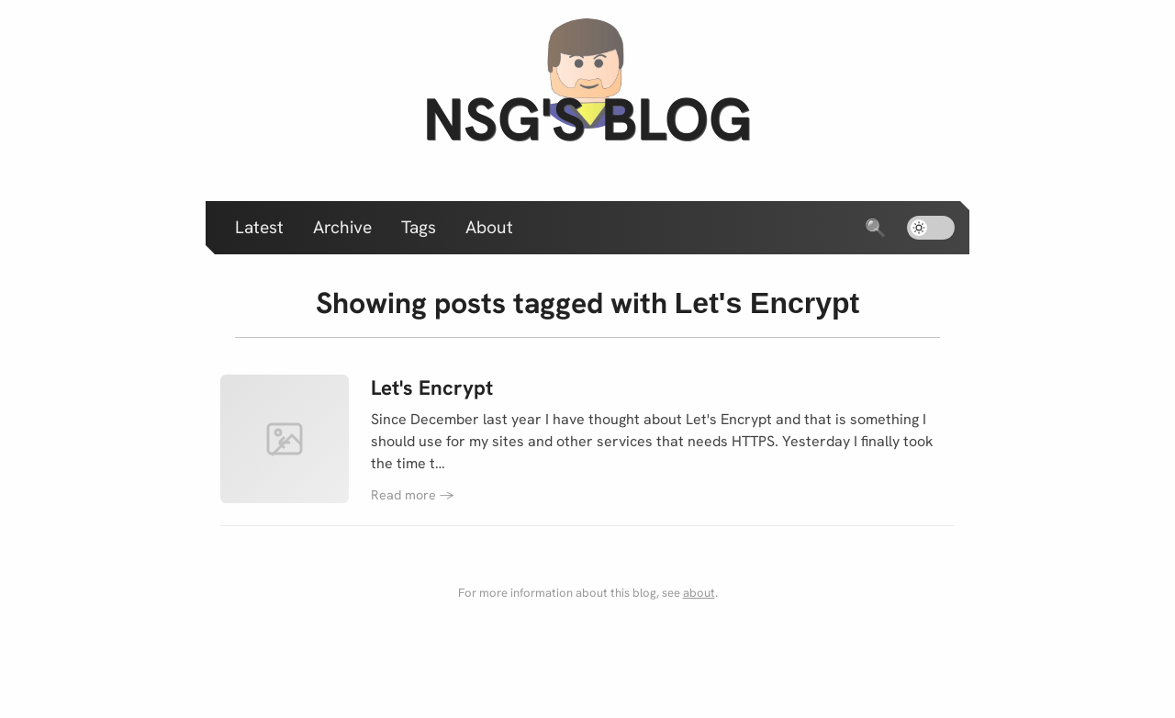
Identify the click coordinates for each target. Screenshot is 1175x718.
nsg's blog (587, 119)
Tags (418, 227)
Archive (342, 227)
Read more (412, 495)
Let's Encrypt (432, 388)
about (699, 592)
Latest (259, 227)
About (489, 227)
